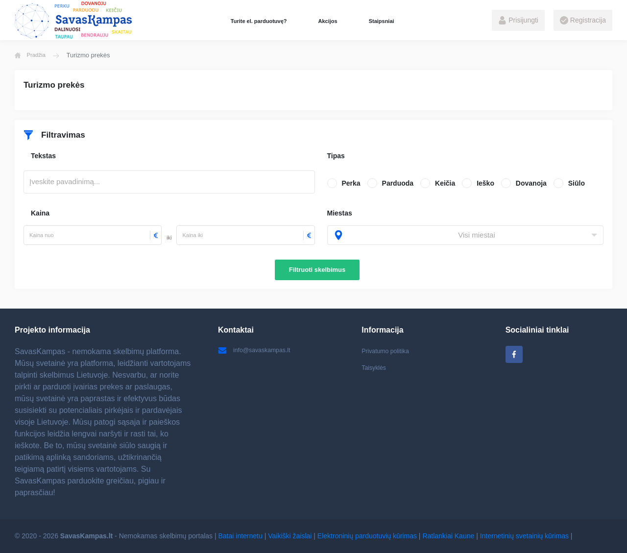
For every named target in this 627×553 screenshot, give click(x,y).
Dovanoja (531, 183)
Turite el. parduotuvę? (259, 21)
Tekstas (43, 156)
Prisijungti (518, 20)
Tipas (336, 156)
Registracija (583, 20)
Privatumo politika (389, 351)
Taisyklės (375, 370)
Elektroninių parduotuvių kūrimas (367, 536)
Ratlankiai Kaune (448, 536)
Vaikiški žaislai (290, 536)
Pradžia (32, 55)
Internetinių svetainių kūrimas (524, 536)
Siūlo (576, 183)
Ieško (485, 183)
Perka (351, 183)
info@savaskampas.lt (258, 351)
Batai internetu (240, 536)
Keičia (445, 183)
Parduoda (398, 183)
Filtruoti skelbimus (317, 269)
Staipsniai (381, 21)
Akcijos (327, 21)
